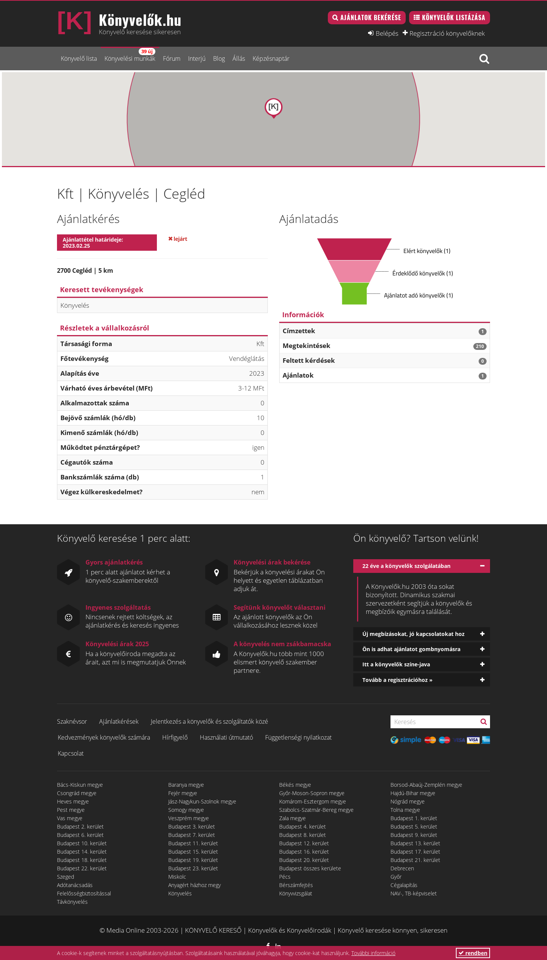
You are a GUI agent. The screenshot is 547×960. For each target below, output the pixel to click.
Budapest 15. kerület (193, 851)
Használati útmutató (226, 737)
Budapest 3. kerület (191, 826)
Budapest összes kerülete (310, 868)
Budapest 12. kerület (304, 843)
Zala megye (292, 818)
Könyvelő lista (79, 58)
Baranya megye (186, 784)
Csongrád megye (76, 793)
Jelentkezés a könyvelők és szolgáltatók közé (209, 721)
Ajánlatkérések (119, 721)
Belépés (387, 33)
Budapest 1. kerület (413, 818)
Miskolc (177, 876)
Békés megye (295, 784)
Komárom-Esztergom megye (312, 801)
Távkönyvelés (72, 901)
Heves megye (73, 801)
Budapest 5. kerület (413, 826)
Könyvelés (180, 893)
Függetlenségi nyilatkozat (298, 737)
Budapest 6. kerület (80, 834)
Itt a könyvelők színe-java (396, 664)
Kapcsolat (71, 753)
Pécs (285, 876)
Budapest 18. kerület (82, 860)
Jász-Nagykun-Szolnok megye (202, 801)
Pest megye (71, 809)
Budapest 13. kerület (415, 843)
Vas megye (69, 818)
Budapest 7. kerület (191, 834)
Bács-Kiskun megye (80, 784)
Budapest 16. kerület (304, 851)
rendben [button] (472, 953)
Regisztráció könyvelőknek (447, 33)
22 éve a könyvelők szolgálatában (406, 565)
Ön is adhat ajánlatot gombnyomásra (411, 649)
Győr (396, 876)
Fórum (171, 58)
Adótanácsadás (75, 885)
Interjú (197, 58)
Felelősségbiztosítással (84, 893)
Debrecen (402, 868)
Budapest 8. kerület (302, 834)
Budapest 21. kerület (415, 860)
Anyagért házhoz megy (194, 885)
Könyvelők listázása (453, 17)
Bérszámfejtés (296, 885)
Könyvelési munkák (129, 55)
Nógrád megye (407, 801)
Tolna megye (405, 809)
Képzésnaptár (271, 58)
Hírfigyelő (175, 737)
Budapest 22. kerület (82, 868)
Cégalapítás (403, 885)
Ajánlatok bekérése (370, 17)
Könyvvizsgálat (295, 893)
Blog (219, 58)
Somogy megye (186, 809)
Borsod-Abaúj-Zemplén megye (426, 784)
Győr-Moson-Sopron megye (312, 793)
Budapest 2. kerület (80, 826)
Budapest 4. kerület (302, 826)
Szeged (65, 876)
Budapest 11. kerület (193, 843)
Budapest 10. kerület (82, 843)
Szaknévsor (72, 721)
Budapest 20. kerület (304, 860)
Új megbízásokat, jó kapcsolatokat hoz (413, 633)
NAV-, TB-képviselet (413, 893)
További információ (373, 953)
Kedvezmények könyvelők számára (104, 737)
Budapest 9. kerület (413, 834)
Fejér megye (182, 793)
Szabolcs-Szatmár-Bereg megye (316, 809)
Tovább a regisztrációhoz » (397, 679)
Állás (238, 58)
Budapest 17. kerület (415, 851)
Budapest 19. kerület (193, 860)
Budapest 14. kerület (82, 851)
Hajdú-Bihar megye (412, 793)
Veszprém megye (188, 818)
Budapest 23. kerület (193, 868)
